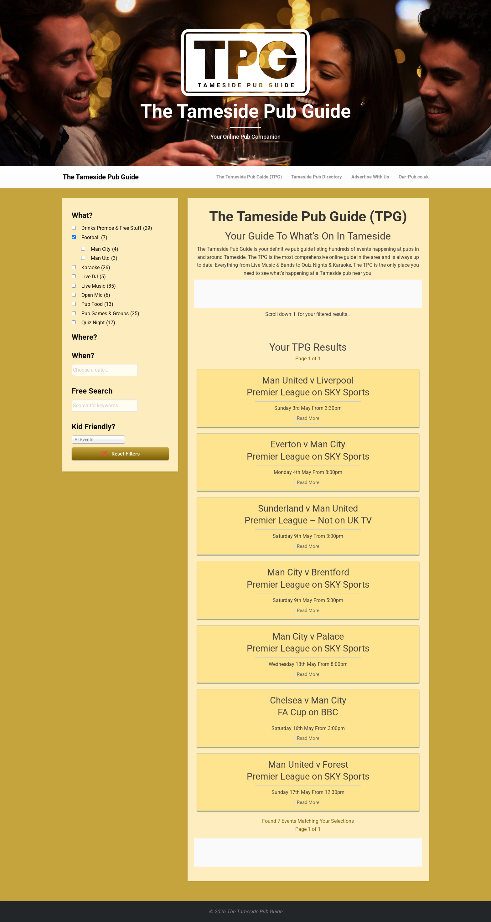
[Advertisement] (308, 294)
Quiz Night (98, 322)
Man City (104, 249)
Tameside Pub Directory (316, 177)
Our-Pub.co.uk (414, 177)
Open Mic (95, 295)
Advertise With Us (370, 177)
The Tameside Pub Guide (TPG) (249, 177)
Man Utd (104, 258)
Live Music (98, 286)
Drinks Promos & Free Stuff (116, 228)
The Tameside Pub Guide (245, 111)
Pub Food (97, 304)
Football (94, 237)
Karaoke (95, 267)
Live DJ (93, 276)
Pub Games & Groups (110, 313)
